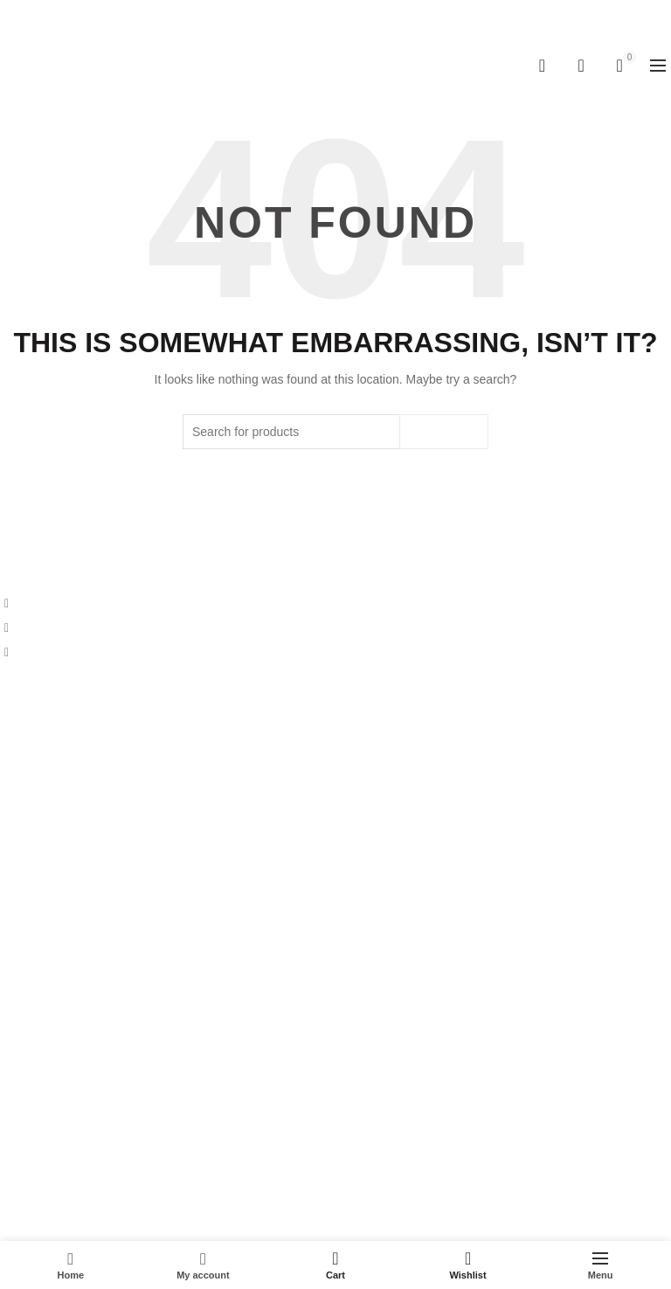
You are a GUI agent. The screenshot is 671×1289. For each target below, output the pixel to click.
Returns (21, 901)
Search (444, 432)
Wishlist (590, 58)
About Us (25, 741)
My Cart (21, 1060)
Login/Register (39, 1111)
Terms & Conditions (53, 952)
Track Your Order (46, 1136)
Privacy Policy (38, 876)
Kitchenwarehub (305, 1214)
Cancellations (36, 926)
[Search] (542, 65)
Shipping (24, 850)
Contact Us (30, 766)
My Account (31, 1035)
